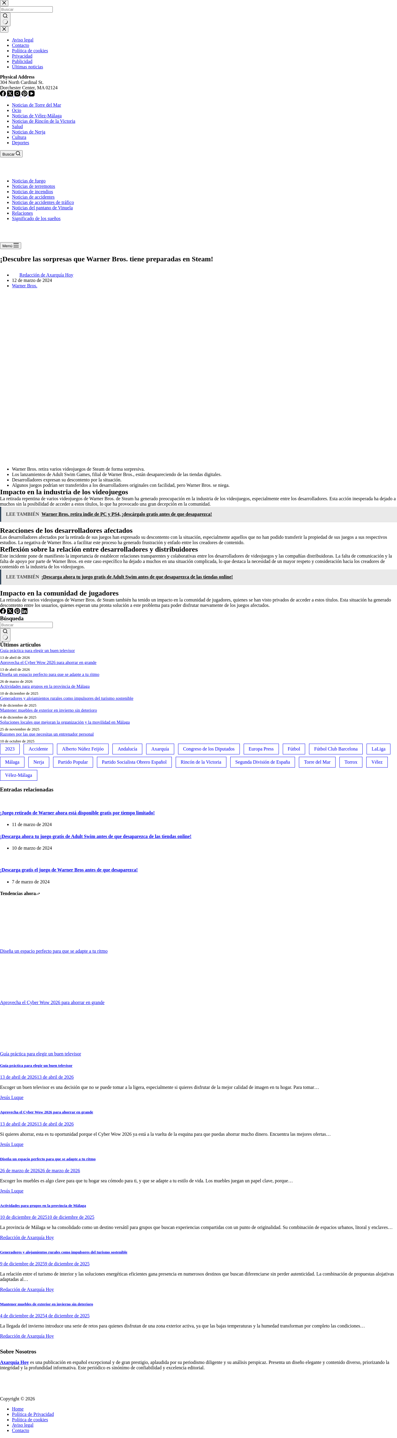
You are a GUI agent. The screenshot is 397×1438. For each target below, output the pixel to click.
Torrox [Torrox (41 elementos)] (351, 762)
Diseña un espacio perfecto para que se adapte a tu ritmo (49, 674)
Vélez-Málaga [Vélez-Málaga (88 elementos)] (18, 775)
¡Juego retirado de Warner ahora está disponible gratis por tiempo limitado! (77, 812)
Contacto (20, 1430)
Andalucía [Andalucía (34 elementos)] (127, 748)
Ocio (16, 110)
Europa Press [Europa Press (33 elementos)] (261, 748)
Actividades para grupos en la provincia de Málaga (45, 686)
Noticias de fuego (29, 180)
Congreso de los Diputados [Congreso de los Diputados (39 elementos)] (209, 748)
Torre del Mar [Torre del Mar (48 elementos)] (317, 762)
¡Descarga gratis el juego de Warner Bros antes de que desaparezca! (69, 869)
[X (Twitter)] (10, 612)
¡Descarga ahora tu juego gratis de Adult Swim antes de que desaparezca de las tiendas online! (95, 836)
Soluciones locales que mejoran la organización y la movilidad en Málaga (65, 722)
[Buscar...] (26, 625)
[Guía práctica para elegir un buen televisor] (22, 1048)
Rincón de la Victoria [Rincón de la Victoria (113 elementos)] (201, 762)
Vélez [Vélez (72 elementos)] (376, 762)
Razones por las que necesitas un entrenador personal (47, 734)
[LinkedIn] (24, 612)
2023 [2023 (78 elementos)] (10, 748)
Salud (17, 126)
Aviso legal (22, 1425)
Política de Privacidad (33, 1414)
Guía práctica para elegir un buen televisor (37, 650)
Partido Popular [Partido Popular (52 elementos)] (73, 762)
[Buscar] (11, 153)
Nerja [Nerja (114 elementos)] (38, 762)
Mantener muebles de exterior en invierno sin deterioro (48, 710)
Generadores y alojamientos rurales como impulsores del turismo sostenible (66, 698)
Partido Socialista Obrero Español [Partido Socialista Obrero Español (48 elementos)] (134, 762)
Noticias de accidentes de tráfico (43, 202)
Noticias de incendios (32, 191)
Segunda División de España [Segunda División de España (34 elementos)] (262, 762)
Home (18, 1408)
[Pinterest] (17, 612)
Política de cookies (30, 1419)
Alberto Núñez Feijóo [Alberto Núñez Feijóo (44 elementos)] (83, 748)
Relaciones (22, 213)
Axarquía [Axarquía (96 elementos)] (160, 748)
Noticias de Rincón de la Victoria (43, 121)
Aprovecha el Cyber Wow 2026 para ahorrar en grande (48, 662)
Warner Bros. (24, 285)
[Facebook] (3, 612)
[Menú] (10, 245)
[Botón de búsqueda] (5, 635)
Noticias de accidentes (33, 196)
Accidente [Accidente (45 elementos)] (38, 748)
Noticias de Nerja (28, 131)
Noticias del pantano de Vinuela (42, 207)
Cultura (19, 137)
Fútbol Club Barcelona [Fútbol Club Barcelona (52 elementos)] (336, 748)
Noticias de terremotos (33, 186)
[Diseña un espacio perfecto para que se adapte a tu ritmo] (22, 945)
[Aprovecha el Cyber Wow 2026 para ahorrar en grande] (22, 997)
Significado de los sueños (36, 218)
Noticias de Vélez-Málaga (37, 115)
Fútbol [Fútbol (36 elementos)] (294, 748)
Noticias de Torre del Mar (36, 105)
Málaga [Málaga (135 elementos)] (12, 762)
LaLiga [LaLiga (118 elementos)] (378, 748)
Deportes (20, 142)
